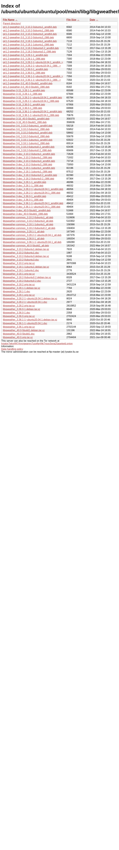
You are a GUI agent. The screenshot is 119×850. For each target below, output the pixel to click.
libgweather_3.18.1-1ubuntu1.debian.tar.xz (26, 267)
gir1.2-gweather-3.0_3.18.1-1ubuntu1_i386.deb (28, 44)
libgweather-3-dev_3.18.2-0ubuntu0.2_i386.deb (28, 178)
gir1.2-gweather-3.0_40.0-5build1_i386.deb (26, 87)
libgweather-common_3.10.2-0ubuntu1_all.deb (28, 217)
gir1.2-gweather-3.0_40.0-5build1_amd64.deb (27, 83)
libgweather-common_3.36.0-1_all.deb (23, 238)
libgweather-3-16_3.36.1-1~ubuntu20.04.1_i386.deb (31, 115)
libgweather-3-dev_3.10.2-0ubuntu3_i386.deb (27, 164)
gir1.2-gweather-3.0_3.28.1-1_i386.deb (24, 58)
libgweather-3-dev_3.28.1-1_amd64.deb (24, 182)
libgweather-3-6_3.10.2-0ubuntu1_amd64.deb (27, 125)
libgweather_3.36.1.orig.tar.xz (19, 327)
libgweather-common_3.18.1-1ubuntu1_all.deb (28, 224)
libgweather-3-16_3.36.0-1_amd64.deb (24, 104)
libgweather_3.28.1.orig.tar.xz (19, 295)
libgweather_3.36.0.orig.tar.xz (19, 316)
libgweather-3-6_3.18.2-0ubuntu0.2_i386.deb (27, 150)
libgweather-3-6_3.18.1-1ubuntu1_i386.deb (26, 143)
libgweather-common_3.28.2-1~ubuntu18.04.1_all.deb (32, 235)
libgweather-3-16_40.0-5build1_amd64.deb (26, 118)
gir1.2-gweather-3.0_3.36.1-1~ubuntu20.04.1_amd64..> (33, 76)
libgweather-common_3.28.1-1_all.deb (23, 231)
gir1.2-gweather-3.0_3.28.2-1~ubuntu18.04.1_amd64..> (33, 62)
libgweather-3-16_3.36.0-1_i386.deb (22, 108)
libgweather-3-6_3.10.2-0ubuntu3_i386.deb (26, 136)
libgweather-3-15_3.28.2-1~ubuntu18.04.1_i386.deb (31, 101)
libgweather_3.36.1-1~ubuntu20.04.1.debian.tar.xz (30, 319)
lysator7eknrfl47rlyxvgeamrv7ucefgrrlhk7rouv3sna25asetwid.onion (37, 343)
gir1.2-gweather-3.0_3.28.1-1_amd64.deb (25, 55)
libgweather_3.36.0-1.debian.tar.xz (21, 309)
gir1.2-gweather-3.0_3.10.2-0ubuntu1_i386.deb (28, 30)
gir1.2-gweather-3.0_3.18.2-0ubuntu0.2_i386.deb (29, 51)
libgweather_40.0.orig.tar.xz (18, 337)
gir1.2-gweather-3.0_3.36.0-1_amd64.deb (25, 69)
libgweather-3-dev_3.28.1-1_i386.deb (23, 185)
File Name (8, 19)
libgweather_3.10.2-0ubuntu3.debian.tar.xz (26, 256)
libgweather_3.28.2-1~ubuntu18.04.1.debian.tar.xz (30, 298)
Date (92, 19)
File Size (71, 19)
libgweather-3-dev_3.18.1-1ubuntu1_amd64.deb (29, 168)
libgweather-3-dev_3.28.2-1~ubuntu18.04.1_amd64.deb (33, 189)
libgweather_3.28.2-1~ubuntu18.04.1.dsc (25, 302)
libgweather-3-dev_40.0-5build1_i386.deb (25, 214)
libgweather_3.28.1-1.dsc (16, 291)
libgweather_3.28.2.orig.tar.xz (19, 305)
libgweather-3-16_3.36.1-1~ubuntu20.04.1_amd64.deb (32, 111)
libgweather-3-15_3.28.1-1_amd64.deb (24, 90)
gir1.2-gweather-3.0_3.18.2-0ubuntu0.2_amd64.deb (31, 48)
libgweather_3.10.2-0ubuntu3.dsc (21, 259)
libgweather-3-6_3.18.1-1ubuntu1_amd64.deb (27, 140)
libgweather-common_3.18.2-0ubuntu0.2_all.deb (29, 228)
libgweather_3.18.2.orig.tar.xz (19, 284)
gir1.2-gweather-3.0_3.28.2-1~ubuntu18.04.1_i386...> (32, 65)
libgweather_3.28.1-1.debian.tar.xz (21, 288)
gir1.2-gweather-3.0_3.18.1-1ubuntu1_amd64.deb (30, 41)
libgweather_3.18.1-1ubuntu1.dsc (21, 270)
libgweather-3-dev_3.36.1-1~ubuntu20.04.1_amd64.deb (33, 203)
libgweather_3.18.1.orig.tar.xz (19, 274)
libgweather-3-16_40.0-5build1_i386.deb (24, 122)
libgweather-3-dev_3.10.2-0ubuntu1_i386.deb (27, 157)
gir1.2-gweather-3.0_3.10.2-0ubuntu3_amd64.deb (30, 34)
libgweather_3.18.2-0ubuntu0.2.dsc (22, 281)
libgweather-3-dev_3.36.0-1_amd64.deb (24, 196)
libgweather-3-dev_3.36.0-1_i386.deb (23, 200)
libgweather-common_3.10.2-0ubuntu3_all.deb (28, 221)
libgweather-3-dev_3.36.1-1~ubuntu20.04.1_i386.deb (31, 207)
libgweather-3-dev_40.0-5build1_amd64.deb (27, 210)
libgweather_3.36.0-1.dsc (16, 312)
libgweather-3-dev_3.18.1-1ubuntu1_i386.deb (27, 171)
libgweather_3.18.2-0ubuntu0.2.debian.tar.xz (27, 277)
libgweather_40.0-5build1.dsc (19, 334)
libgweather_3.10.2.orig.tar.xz (19, 263)
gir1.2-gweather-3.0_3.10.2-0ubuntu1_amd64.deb (30, 27)
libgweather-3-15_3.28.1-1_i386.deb (22, 94)
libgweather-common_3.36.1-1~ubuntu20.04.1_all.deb (32, 242)
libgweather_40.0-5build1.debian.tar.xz (24, 330)
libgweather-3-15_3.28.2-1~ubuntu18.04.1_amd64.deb (32, 97)
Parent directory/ (12, 23)
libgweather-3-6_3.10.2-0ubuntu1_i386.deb (26, 129)
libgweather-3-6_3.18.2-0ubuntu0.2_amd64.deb (28, 147)
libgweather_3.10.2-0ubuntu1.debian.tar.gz (26, 249)
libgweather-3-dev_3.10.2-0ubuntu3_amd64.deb (29, 161)
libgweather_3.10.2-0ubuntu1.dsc (21, 252)
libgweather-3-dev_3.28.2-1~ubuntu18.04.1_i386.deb (31, 193)
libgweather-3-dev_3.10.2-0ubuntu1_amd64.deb (29, 154)
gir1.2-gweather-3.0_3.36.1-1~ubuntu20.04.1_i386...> (32, 80)
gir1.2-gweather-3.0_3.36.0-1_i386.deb (24, 72)
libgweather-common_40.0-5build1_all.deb (26, 245)
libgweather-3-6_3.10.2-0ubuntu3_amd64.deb (27, 132)
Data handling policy (12, 349)
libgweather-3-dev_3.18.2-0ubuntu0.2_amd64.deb (30, 175)
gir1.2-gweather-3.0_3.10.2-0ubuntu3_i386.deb (28, 37)
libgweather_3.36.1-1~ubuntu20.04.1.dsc (25, 323)
